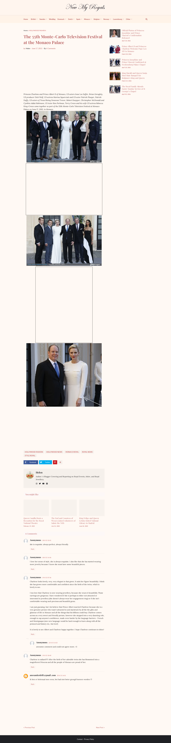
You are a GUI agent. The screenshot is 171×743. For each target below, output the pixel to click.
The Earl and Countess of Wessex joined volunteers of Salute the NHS (63, 520)
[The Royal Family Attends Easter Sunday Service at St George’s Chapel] (115, 89)
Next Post (99, 727)
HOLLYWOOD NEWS (54, 452)
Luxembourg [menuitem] (117, 19)
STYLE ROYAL (30, 456)
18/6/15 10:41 (46, 540)
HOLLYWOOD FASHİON (37, 30)
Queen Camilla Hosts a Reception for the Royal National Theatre (34, 520)
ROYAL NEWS (87, 452)
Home (26, 30)
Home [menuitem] (26, 19)
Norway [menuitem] (106, 19)
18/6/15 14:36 (46, 557)
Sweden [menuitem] (42, 19)
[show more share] (60, 462)
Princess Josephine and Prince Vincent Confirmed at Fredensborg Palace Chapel (134, 62)
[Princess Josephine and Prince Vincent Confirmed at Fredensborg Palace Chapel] (115, 63)
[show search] (145, 19)
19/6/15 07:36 (46, 577)
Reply (32, 549)
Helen (39, 472)
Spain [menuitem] (78, 19)
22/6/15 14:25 (53, 642)
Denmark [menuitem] (60, 19)
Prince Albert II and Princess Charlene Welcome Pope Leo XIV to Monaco (134, 48)
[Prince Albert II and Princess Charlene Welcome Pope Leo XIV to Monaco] (115, 49)
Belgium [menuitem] (97, 19)
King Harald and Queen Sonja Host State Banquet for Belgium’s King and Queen (134, 75)
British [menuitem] (33, 19)
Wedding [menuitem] (52, 19)
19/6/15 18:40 (46, 655)
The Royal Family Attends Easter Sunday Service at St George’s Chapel (133, 89)
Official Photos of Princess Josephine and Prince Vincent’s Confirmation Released (133, 34)
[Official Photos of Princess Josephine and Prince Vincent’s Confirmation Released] (115, 33)
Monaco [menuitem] (87, 19)
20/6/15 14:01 (61, 675)
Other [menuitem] (128, 19)
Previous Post (30, 727)
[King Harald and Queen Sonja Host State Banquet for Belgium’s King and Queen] (115, 76)
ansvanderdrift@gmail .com (43, 675)
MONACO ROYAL (72, 452)
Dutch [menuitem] (70, 19)
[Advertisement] (64, 71)
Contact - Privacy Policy (85, 739)
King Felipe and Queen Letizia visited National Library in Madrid (89, 520)
